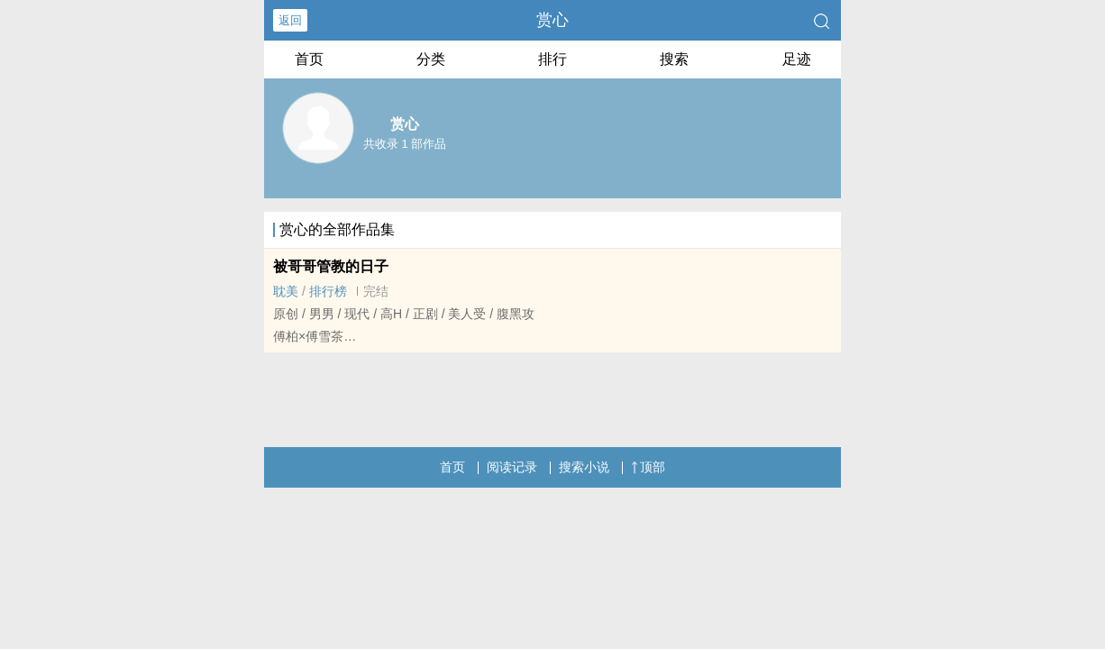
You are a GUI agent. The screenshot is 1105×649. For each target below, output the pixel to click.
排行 (552, 59)
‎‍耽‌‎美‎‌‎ (285, 291)
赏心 (552, 20)
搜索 (674, 59)
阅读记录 (512, 467)
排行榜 (328, 291)
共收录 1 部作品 (404, 144)
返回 (290, 20)
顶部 (648, 467)
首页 (309, 59)
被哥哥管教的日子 (330, 266)
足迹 (796, 59)
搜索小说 (584, 467)
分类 (430, 59)
